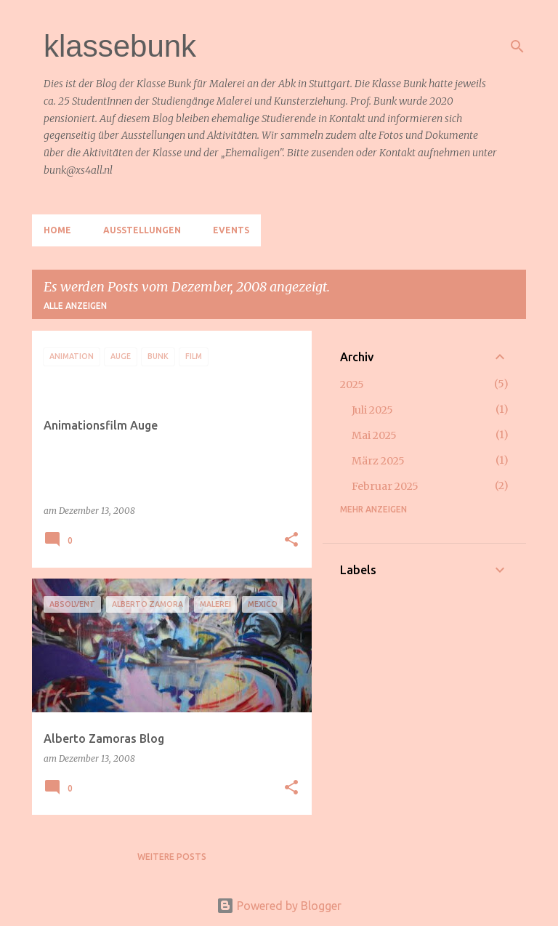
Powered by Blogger (279, 905)
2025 (352, 384)
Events (231, 230)
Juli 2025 (372, 409)
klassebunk (120, 46)
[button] (291, 540)
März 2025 (378, 460)
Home (57, 230)
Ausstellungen (142, 230)
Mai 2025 (374, 435)
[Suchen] (517, 46)
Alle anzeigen (75, 305)
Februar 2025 (385, 486)
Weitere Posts (171, 856)
